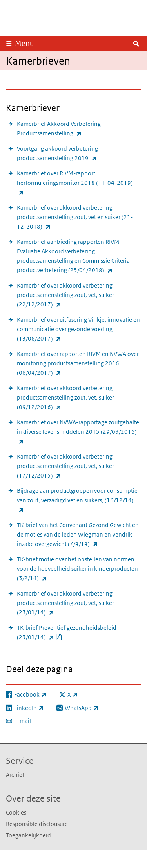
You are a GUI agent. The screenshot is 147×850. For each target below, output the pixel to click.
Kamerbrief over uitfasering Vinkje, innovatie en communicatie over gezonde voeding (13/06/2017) (78, 329)
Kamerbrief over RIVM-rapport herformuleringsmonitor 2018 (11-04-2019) (75, 183)
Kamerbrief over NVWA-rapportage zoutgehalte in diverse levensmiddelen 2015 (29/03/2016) (78, 432)
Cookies (16, 812)
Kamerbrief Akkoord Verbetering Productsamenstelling (66, 129)
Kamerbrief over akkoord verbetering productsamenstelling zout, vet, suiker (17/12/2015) (65, 466)
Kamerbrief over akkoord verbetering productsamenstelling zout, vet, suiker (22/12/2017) (65, 295)
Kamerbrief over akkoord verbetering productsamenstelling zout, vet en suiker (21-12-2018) (75, 217)
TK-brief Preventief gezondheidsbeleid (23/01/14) (66, 633)
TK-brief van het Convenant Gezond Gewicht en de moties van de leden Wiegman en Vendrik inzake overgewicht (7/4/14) (78, 535)
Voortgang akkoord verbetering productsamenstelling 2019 (74, 154)
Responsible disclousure (37, 824)
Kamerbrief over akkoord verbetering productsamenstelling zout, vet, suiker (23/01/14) (65, 603)
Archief (15, 774)
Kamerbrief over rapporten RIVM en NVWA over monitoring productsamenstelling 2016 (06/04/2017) (78, 364)
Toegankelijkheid (28, 835)
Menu (24, 43)
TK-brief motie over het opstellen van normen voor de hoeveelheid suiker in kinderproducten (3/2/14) (77, 569)
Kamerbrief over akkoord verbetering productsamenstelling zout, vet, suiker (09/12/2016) (65, 398)
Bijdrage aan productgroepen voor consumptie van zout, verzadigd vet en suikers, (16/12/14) (77, 500)
